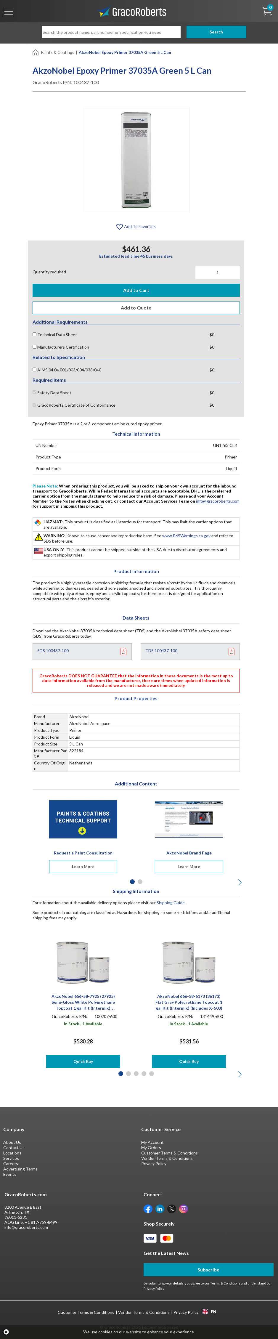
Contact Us (14, 1147)
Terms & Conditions (225, 1283)
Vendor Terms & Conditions (167, 1158)
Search (208, 31)
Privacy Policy (153, 1163)
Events (9, 1174)
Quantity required (49, 271)
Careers (10, 1163)
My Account (152, 1142)
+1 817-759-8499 (41, 1222)
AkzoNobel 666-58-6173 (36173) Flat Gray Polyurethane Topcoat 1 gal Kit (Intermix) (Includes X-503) (188, 1002)
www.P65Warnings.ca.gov (186, 535)
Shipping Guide (171, 902)
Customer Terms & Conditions (169, 1153)
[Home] (36, 51)
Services (11, 1158)
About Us (12, 1142)
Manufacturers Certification (61, 347)
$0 (212, 334)
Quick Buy (83, 1061)
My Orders (151, 1147)
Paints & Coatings (57, 52)
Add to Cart (136, 290)
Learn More (83, 866)
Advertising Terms (20, 1169)
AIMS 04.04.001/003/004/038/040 (67, 370)
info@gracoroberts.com (218, 501)
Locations (12, 1153)
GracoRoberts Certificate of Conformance (74, 405)
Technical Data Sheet (55, 334)
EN (209, 1312)
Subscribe (208, 1270)
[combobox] (209, 1312)
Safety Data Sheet (52, 392)
